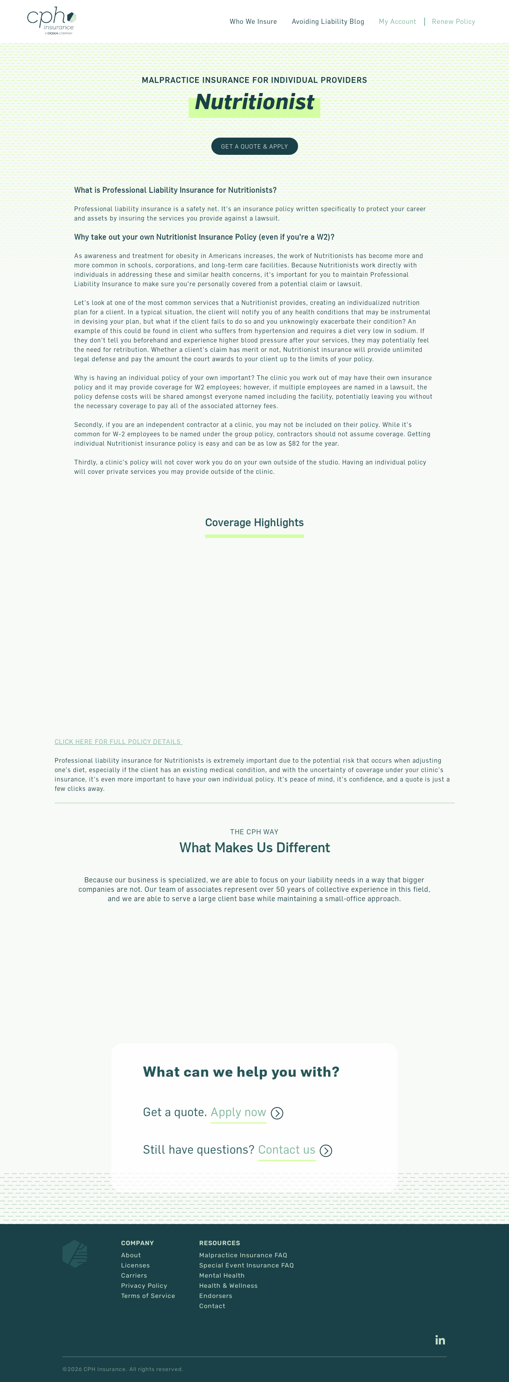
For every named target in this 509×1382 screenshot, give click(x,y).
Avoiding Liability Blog (339, 21)
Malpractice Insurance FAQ (243, 1255)
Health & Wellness (228, 1286)
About (131, 1255)
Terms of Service (148, 1296)
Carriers (134, 1276)
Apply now (239, 1112)
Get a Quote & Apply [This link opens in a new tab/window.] (254, 146)
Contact (212, 1306)
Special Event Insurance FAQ (246, 1265)
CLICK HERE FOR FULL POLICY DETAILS (119, 742)
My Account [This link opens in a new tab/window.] (405, 21)
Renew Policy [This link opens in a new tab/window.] (456, 21)
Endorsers (215, 1296)
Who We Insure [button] (270, 21)
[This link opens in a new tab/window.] (440, 1341)
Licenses (135, 1265)
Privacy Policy (144, 1286)
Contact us (287, 1149)
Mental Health (222, 1276)
